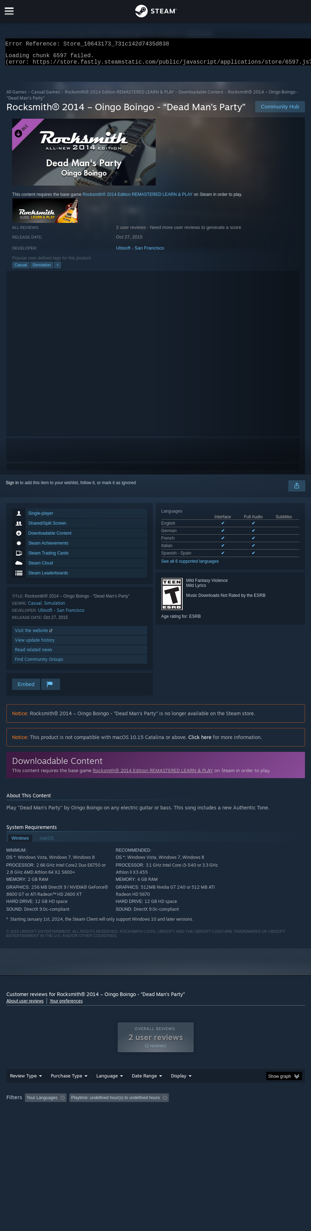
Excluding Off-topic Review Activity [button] (113, 1111)
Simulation (42, 269)
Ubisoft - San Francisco (140, 252)
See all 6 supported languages (190, 565)
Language (107, 1090)
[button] (30, 1111)
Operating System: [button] (25, 1121)
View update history (35, 644)
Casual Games (45, 96)
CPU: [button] (62, 1121)
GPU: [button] (86, 1121)
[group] (155, 1117)
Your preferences (66, 1005)
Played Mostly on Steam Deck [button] (219, 1111)
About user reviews (25, 1005)
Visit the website (34, 634)
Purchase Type (66, 1090)
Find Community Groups (39, 663)
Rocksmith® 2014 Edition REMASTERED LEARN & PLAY (119, 96)
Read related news (33, 654)
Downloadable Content (200, 96)
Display (178, 1090)
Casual (21, 269)
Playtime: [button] (168, 1111)
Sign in (12, 487)
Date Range (144, 1090)
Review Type (23, 1090)
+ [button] (58, 269)
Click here (199, 741)
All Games (16, 96)
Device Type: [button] (117, 1121)
